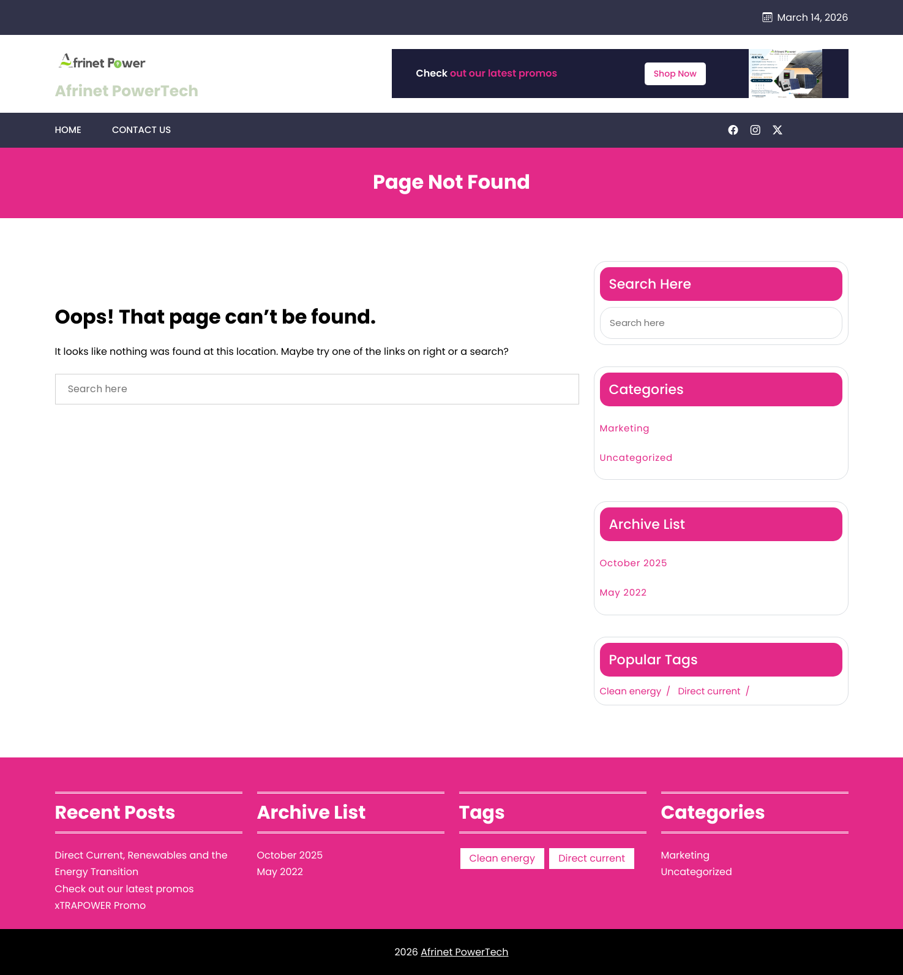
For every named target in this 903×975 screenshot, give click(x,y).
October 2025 (634, 563)
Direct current (709, 692)
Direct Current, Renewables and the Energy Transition (141, 863)
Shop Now (675, 73)
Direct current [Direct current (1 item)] (591, 858)
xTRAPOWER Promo (100, 905)
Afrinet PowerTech (127, 91)
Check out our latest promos (124, 889)
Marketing (625, 428)
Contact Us (141, 130)
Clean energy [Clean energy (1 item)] (502, 858)
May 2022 (623, 592)
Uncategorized (636, 458)
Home (68, 130)
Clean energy (631, 692)
